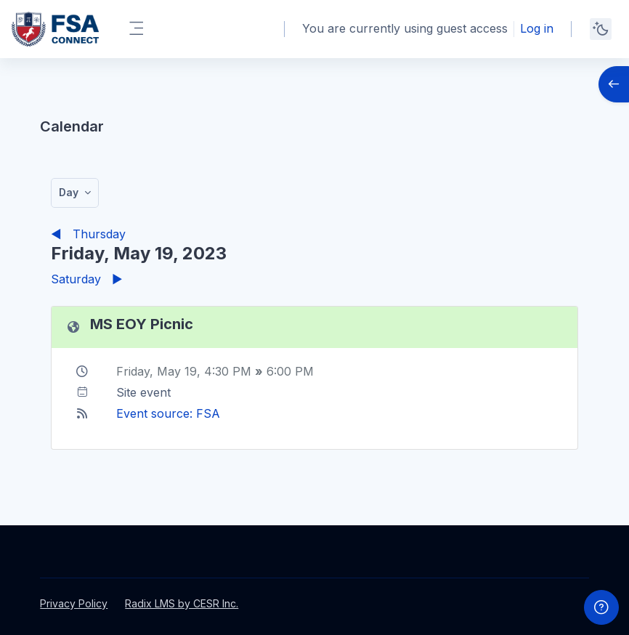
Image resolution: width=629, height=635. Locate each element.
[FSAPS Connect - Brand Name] (55, 29)
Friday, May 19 (156, 371)
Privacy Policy (73, 603)
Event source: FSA (168, 413)
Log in (536, 28)
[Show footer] (601, 607)
